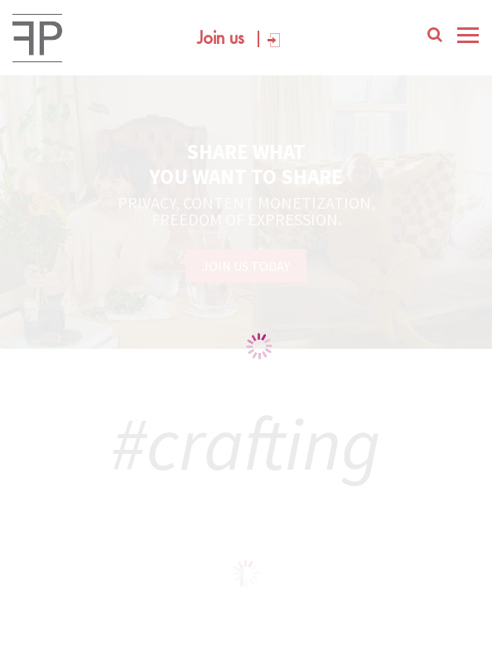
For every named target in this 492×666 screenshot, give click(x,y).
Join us (220, 39)
